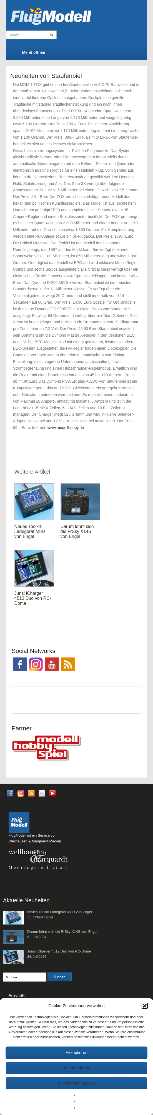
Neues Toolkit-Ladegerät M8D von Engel (29, 531)
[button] (144, 1006)
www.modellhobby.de (65, 427)
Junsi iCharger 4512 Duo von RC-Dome (32, 598)
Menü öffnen (33, 52)
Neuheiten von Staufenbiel (46, 75)
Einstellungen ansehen (77, 1083)
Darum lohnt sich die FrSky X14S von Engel (77, 531)
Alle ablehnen (76, 1067)
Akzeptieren (76, 1052)
